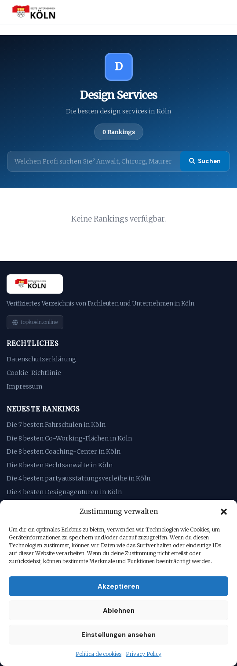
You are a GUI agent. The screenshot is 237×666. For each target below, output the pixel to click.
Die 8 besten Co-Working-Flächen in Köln (69, 438)
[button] (223, 511)
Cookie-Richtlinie (34, 373)
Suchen (205, 161)
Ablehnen (119, 610)
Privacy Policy (143, 654)
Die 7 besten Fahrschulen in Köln (56, 425)
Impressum (25, 386)
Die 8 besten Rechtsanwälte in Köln (60, 465)
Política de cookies (98, 654)
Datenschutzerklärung (41, 359)
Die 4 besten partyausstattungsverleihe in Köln (78, 478)
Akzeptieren (118, 586)
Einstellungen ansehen (118, 634)
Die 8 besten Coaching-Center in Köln (63, 451)
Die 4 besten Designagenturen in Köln (64, 492)
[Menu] (220, 12)
